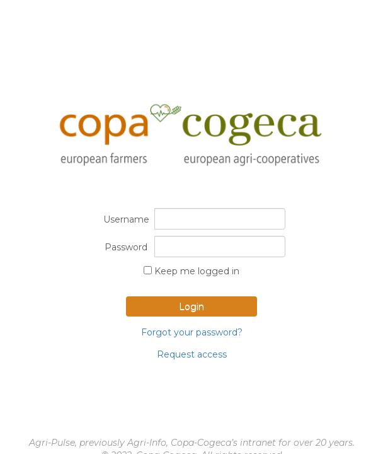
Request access (192, 354)
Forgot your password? (192, 332)
